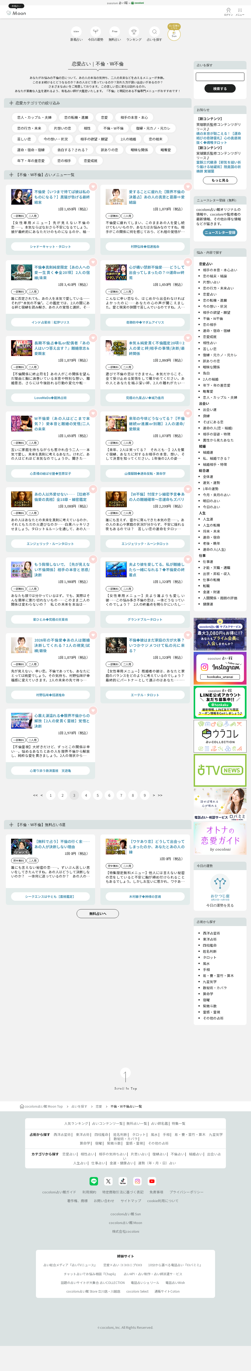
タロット (210, 957)
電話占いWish (175, 1282)
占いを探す (79, 1106)
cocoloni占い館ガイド (59, 1191)
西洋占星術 (211, 933)
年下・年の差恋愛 (31, 160)
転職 (206, 585)
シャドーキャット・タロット (50, 246)
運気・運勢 (211, 482)
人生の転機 (211, 525)
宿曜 (206, 999)
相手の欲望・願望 (94, 138)
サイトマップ (130, 1200)
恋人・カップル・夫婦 (34, 117)
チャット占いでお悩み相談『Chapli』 (91, 1274)
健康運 (208, 603)
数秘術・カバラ (215, 987)
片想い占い (211, 281)
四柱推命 (210, 945)
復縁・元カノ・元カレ (153, 128)
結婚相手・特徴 (215, 464)
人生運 (208, 518)
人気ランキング (76, 1123)
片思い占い (139, 1153)
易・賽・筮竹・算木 (218, 975)
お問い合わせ (104, 1200)
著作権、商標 (77, 1200)
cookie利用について (163, 1200)
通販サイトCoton (167, 1291)
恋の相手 (64, 160)
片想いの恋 (62, 128)
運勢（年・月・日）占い (157, 1162)
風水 (206, 963)
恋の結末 (155, 138)
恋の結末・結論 (215, 275)
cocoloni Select (137, 1291)
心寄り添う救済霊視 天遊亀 (50, 770)
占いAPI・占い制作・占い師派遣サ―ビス (153, 1274)
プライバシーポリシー (186, 1191)
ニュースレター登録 (220, 232)
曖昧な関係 (139, 149)
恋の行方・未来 (29, 128)
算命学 (208, 993)
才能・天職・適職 (216, 567)
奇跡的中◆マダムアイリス (145, 322)
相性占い (210, 342)
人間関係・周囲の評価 (220, 597)
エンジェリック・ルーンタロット (50, 543)
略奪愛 (166, 149)
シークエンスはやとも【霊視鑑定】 (50, 896)
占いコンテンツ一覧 (107, 1123)
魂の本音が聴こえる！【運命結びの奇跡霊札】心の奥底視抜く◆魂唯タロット (218, 138)
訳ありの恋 (109, 149)
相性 (87, 128)
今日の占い (211, 506)
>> (160, 795)
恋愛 (104, 117)
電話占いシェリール (145, 1282)
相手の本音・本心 (134, 117)
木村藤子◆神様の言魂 (145, 896)
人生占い (80, 1162)
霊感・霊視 (211, 1011)
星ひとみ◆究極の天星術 (50, 619)
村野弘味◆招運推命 (145, 246)
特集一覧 (178, 1123)
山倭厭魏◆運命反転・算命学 (145, 473)
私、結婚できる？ (216, 458)
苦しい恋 (24, 138)
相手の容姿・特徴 (216, 434)
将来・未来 (211, 531)
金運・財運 (211, 591)
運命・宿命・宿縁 (31, 149)
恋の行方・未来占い (218, 288)
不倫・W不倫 (113, 128)
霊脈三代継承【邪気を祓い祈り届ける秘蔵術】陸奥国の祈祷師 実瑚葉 (218, 167)
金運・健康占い (122, 1162)
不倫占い (177, 1153)
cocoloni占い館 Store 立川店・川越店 (93, 1291)
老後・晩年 (211, 543)
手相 (206, 969)
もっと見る (220, 180)
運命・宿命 (211, 537)
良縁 (206, 415)
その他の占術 (213, 1018)
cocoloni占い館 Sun (125, 1213)
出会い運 (210, 409)
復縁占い (159, 1153)
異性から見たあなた (218, 440)
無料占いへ (97, 913)
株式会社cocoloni (125, 1231)
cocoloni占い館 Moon (125, 1222)
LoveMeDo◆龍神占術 (50, 397)
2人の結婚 (128, 138)
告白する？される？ (72, 149)
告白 (206, 373)
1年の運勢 (211, 488)
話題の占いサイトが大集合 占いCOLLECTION (93, 1282)
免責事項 (156, 1191)
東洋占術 (210, 939)
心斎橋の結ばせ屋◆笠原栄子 (50, 473)
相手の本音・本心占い (220, 269)
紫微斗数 (210, 1005)
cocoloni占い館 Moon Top (41, 1106)
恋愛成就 (90, 160)
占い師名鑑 (159, 1123)
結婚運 (208, 452)
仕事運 (208, 561)
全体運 (208, 476)
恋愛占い (210, 294)
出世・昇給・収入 (216, 573)
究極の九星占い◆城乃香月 (145, 397)
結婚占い (196, 1153)
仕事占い (98, 1162)
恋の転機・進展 (76, 117)
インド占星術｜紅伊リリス (50, 322)
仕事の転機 (211, 579)
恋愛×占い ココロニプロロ (122, 1265)
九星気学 (210, 981)
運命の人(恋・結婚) (218, 427)
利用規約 (89, 1191)
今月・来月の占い (216, 494)
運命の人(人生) (214, 549)
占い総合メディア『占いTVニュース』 (70, 1265)
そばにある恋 (213, 421)
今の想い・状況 (56, 138)
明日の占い (211, 500)
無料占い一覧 (137, 1123)
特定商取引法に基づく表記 (122, 1191)
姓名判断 (210, 951)
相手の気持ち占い (112, 1153)
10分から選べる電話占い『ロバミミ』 (175, 1265)
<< (35, 795)
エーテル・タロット (145, 694)
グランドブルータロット (145, 619)
